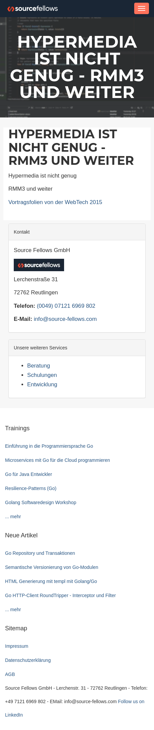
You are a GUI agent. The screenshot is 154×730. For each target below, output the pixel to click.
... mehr (13, 516)
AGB (10, 674)
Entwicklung (42, 384)
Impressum (16, 646)
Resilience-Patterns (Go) (30, 488)
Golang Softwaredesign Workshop (40, 502)
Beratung (38, 365)
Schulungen (42, 375)
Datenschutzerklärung (28, 660)
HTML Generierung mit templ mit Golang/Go (51, 581)
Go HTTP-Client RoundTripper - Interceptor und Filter (60, 595)
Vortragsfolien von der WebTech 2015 (55, 202)
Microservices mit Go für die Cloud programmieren (57, 460)
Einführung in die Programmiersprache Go (49, 446)
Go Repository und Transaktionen (40, 553)
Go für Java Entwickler (28, 474)
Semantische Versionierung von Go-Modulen (51, 567)
